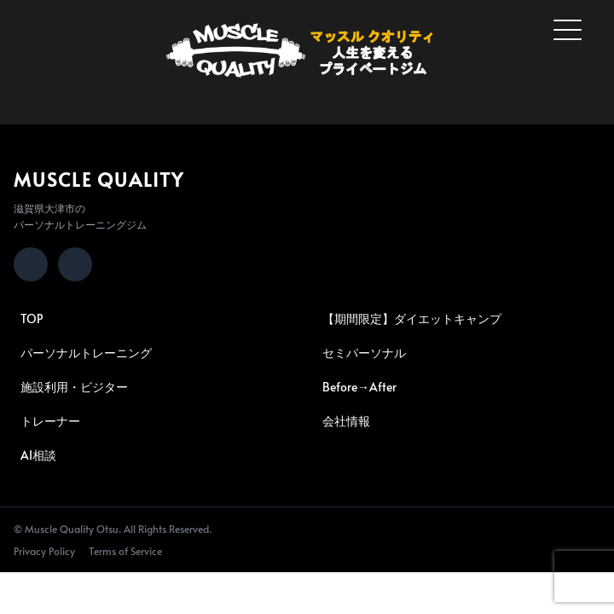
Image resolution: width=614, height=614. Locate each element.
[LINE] (75, 264)
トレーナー (50, 421)
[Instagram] (31, 264)
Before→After (359, 387)
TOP (31, 318)
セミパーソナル (364, 353)
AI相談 (38, 455)
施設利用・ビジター (74, 387)
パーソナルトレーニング (86, 353)
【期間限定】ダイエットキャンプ (411, 318)
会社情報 (346, 421)
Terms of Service (125, 551)
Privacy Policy (44, 551)
